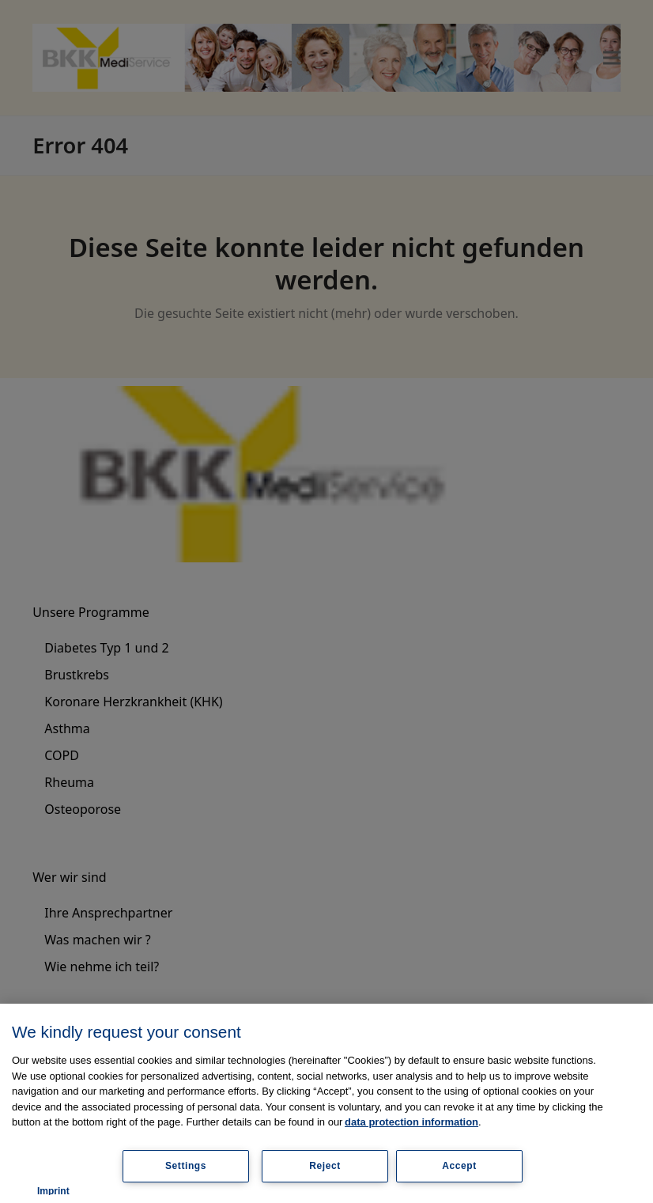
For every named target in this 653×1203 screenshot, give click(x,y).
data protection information (411, 1122)
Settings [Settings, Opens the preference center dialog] (185, 1165)
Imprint (53, 1191)
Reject (325, 1165)
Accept (459, 1165)
